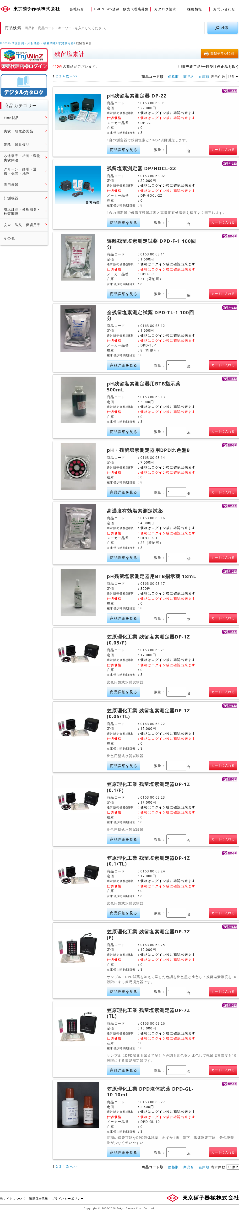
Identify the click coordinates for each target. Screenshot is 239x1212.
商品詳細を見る (123, 149)
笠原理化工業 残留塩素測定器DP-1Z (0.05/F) (148, 640)
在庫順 (204, 76)
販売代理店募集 (136, 9)
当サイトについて (13, 1198)
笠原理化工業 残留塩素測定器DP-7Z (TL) (148, 1013)
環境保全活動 (38, 1198)
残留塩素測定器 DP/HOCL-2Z (141, 168)
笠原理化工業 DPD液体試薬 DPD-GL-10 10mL (150, 1092)
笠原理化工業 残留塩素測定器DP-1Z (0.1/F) (148, 787)
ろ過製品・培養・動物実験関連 (22, 158)
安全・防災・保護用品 (22, 225)
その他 (9, 238)
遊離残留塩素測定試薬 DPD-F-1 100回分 (151, 244)
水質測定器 (66, 43)
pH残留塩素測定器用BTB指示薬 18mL (151, 576)
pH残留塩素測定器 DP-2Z (137, 96)
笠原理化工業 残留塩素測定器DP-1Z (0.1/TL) (148, 861)
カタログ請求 (165, 9)
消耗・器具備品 (17, 144)
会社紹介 (77, 9)
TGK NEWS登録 (106, 9)
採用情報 (194, 9)
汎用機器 (11, 185)
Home (4, 43)
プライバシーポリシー (68, 1198)
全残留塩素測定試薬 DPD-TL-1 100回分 (150, 315)
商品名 (188, 76)
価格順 (173, 76)
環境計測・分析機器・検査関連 (33, 43)
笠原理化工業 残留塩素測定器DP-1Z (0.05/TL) (148, 714)
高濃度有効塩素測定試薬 (135, 511)
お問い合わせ (224, 9)
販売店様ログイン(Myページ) (24, 59)
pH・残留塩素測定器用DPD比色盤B (148, 450)
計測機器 (11, 198)
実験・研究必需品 (18, 131)
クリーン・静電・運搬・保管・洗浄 (20, 171)
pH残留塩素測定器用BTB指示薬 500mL (143, 387)
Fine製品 (11, 118)
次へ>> (72, 76)
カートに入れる (223, 149)
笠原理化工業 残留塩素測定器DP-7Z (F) (148, 935)
